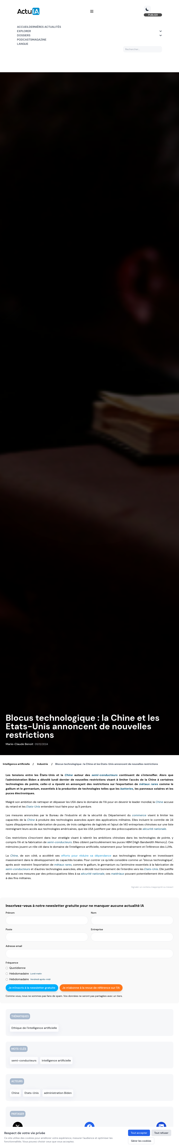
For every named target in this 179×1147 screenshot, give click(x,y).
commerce (139, 815)
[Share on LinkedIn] (161, 1125)
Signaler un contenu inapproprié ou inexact (152, 887)
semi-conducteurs (105, 775)
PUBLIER (153, 14)
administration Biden (60, 1091)
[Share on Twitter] (18, 1125)
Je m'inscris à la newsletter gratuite (31, 988)
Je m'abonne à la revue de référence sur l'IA (91, 988)
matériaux (117, 874)
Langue (22, 44)
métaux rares (148, 784)
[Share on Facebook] (89, 1125)
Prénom (10, 912)
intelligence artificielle (55, 1059)
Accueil (23, 27)
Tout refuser (161, 1132)
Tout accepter (139, 1132)
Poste (9, 929)
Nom (93, 912)
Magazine (39, 39)
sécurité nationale (154, 829)
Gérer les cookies (141, 1140)
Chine (69, 775)
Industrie (42, 764)
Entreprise (97, 929)
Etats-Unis (33, 806)
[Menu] (91, 11)
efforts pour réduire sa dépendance (86, 855)
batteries (126, 789)
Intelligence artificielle (16, 764)
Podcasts (24, 39)
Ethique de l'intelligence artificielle (33, 1027)
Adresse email (14, 946)
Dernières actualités (45, 27)
